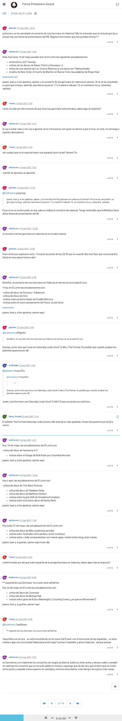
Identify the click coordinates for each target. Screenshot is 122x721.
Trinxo (12, 103)
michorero (14, 52)
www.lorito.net (10, 77)
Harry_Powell (15, 416)
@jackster (7, 370)
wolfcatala (13, 365)
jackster (12, 28)
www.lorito (8, 307)
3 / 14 (61, 703)
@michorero (8, 193)
